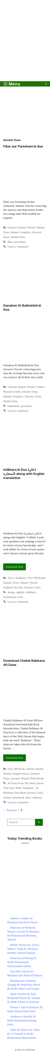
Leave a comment (17, 246)
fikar (10, 242)
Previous (10, 810)
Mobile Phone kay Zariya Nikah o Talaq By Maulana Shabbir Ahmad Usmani (23, 949)
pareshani (20, 242)
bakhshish (13, 406)
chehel (7, 797)
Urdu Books (37, 778)
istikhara (30, 592)
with (20, 597)
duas (28, 797)
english (19, 592)
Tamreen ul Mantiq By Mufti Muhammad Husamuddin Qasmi (21, 962)
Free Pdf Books (36, 578)
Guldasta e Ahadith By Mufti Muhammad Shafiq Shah (22, 1020)
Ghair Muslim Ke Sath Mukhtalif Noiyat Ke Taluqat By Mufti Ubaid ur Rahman (23, 998)
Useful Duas (18, 237)
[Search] (39, 822)
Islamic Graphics (21, 232)
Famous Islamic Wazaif (21, 227)
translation (9, 597)
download (18, 797)
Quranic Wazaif (20, 778)
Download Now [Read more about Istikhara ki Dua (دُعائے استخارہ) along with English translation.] (14, 567)
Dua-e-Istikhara (16, 578)
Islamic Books (35, 769)
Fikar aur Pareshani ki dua (23, 146)
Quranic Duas (33, 396)
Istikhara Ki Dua (13, 587)
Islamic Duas (30, 392)
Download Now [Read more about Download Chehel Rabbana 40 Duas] (14, 758)
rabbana (37, 797)
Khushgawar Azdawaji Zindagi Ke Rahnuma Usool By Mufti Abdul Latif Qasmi (23, 984)
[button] (46, 84)
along (10, 592)
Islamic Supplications (16, 773)
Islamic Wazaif (28, 583)
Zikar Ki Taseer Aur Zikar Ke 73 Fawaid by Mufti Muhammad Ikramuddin (23, 1034)
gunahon (26, 406)
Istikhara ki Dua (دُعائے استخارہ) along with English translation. (23, 474)
